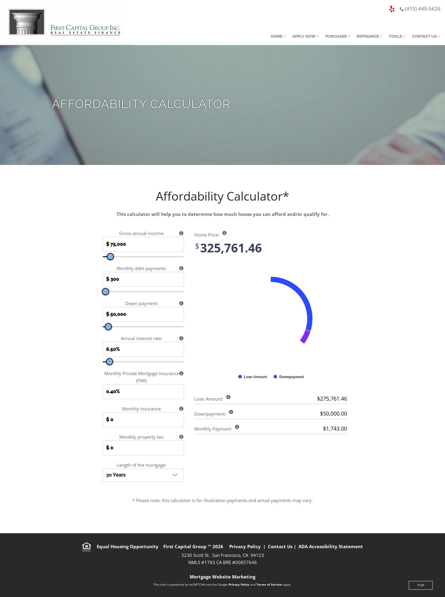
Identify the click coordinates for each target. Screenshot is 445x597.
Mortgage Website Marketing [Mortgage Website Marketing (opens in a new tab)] (222, 577)
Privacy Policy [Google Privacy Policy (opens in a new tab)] (239, 584)
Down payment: (141, 303)
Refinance (368, 36)
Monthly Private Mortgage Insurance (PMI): (141, 377)
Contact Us (424, 36)
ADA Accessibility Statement (330, 546)
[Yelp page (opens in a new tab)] (392, 9)
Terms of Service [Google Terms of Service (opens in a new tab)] (269, 584)
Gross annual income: (141, 233)
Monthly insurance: (142, 409)
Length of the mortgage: (141, 465)
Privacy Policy (245, 546)
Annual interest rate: (141, 338)
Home (276, 36)
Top (421, 585)
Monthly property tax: (141, 437)
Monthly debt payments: (142, 268)
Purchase (336, 36)
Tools (395, 36)
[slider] (110, 256)
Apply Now (304, 36)
